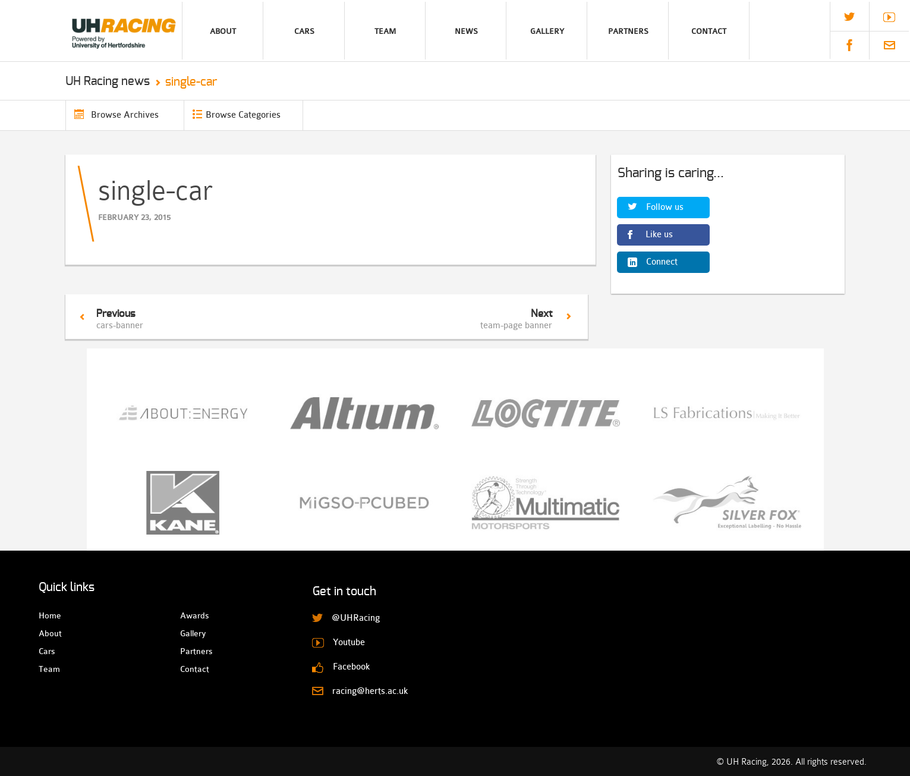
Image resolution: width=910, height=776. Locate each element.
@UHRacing (849, 16)
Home (49, 615)
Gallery (547, 31)
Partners (628, 31)
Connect (662, 262)
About (223, 31)
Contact (708, 31)
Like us (659, 235)
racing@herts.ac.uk (889, 45)
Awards (190, 615)
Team (385, 31)
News (466, 31)
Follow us (665, 207)
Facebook (849, 45)
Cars (304, 31)
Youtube (889, 17)
